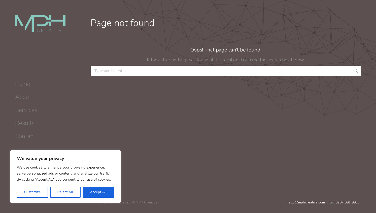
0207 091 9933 (347, 202)
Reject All (65, 192)
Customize (32, 192)
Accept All (98, 192)
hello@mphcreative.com (306, 202)
